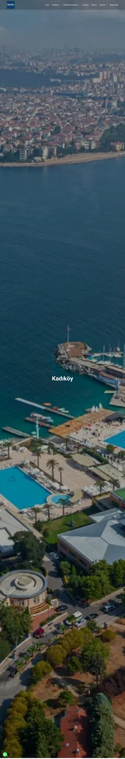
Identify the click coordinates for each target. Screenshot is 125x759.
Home (47, 5)
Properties (56, 4)
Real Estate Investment (71, 4)
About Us (103, 4)
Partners (94, 5)
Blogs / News (114, 5)
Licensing (85, 5)
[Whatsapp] (5, 754)
